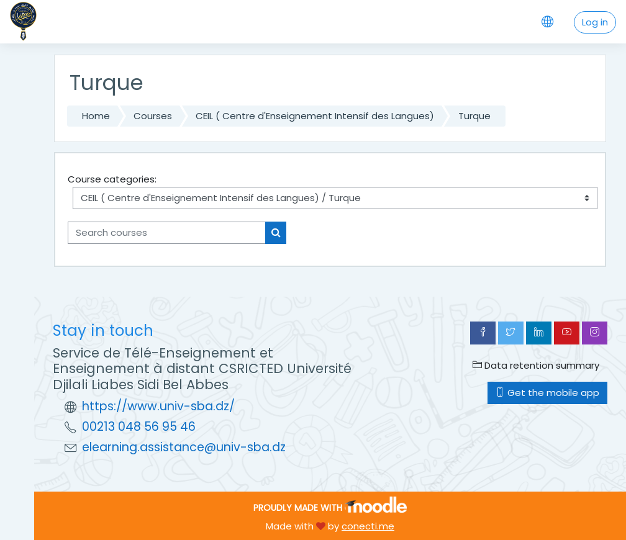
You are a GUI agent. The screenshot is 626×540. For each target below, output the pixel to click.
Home (96, 115)
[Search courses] (167, 233)
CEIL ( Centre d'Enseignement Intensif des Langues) (315, 115)
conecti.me (368, 526)
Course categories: (112, 179)
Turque (474, 115)
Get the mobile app (547, 392)
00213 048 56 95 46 (139, 426)
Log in (595, 22)
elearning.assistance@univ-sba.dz (184, 447)
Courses (153, 115)
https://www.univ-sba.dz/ (158, 406)
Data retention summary (536, 365)
